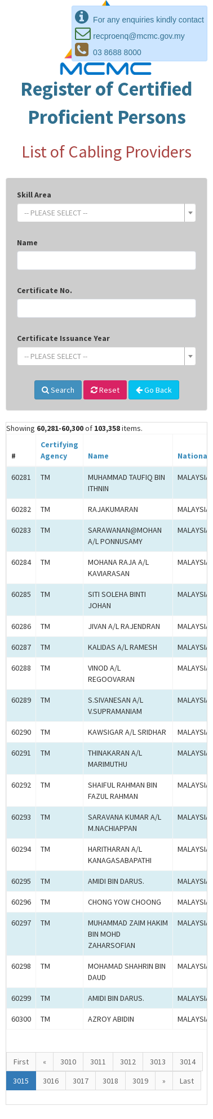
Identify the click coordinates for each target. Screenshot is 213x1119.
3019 (140, 1081)
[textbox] (103, 212)
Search (58, 390)
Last (187, 1081)
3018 (110, 1081)
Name (27, 242)
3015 (21, 1081)
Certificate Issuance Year (63, 338)
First (21, 1062)
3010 (68, 1062)
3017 (80, 1081)
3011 (98, 1062)
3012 (128, 1062)
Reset (105, 390)
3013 (158, 1062)
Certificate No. (44, 290)
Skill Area (34, 195)
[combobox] (106, 212)
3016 (51, 1081)
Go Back (154, 390)
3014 (188, 1062)
